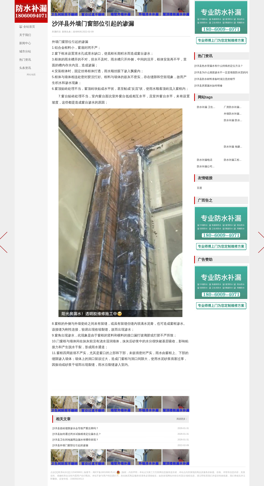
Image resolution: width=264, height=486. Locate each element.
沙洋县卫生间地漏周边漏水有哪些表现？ (75, 439)
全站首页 (29, 26)
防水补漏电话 (204, 159)
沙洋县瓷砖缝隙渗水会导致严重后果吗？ (75, 428)
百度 (199, 187)
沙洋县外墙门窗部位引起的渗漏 (93, 23)
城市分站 (25, 51)
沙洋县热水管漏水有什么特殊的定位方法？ (218, 65)
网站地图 (31, 74)
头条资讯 (25, 67)
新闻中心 (25, 43)
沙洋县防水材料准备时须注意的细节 (214, 79)
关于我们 (25, 34)
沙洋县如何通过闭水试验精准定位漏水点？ (76, 433)
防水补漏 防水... (233, 120)
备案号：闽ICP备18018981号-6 (99, 472)
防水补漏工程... (232, 159)
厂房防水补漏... (232, 107)
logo (31, 11)
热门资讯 (25, 59)
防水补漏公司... (205, 166)
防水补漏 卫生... (206, 107)
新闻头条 (66, 31)
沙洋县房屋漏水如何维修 (208, 85)
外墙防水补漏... (232, 113)
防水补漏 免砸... (233, 146)
